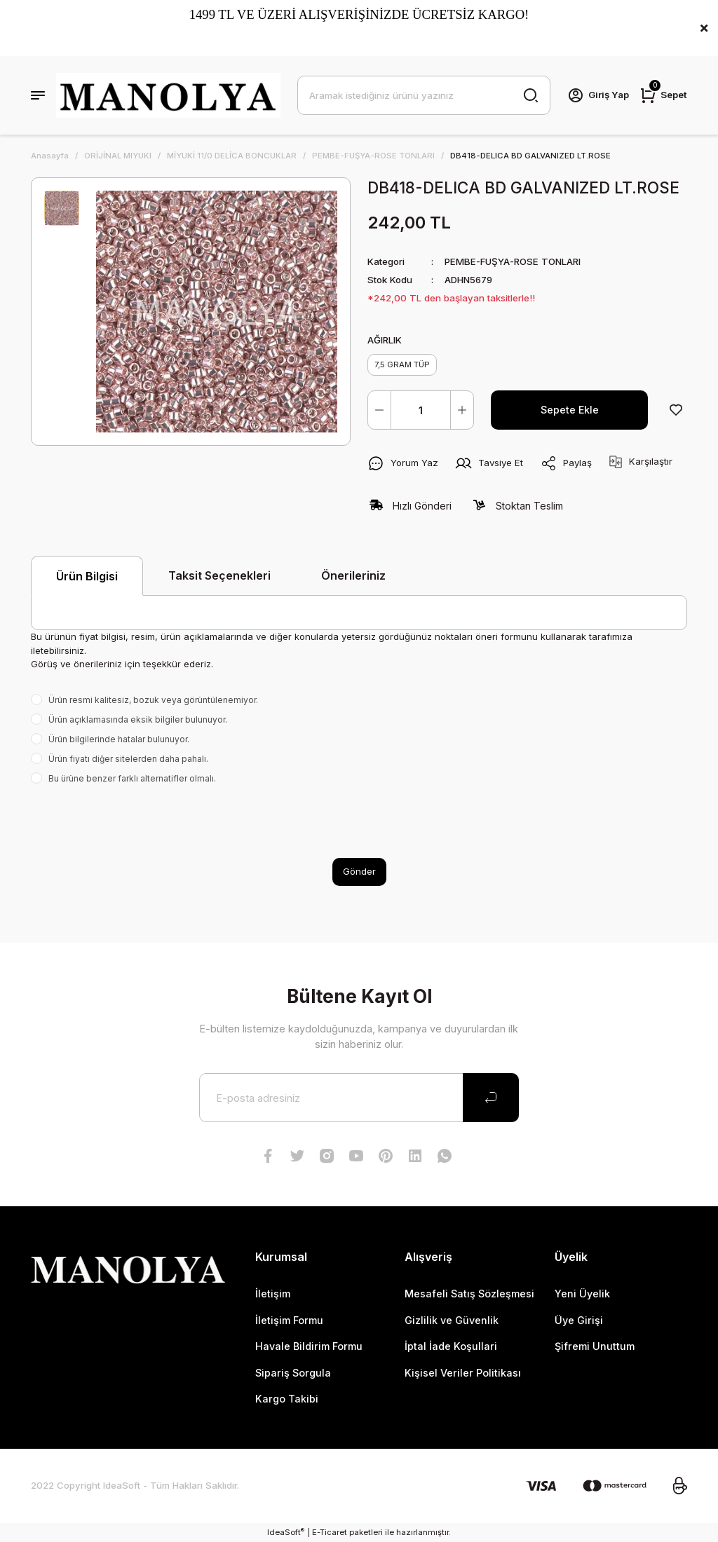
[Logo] (168, 95)
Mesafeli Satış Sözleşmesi (469, 1293)
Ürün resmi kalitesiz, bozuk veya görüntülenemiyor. (153, 700)
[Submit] (491, 1097)
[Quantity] (421, 410)
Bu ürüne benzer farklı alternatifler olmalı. (132, 778)
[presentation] (137, 821)
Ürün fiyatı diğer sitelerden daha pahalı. (128, 758)
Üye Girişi (579, 1320)
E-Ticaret (329, 1532)
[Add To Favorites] (676, 410)
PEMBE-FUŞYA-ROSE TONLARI (513, 261)
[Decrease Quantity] (379, 410)
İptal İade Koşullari (451, 1346)
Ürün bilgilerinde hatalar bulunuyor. (118, 739)
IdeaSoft (285, 1532)
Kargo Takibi (286, 1399)
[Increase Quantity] (462, 410)
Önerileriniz (353, 575)
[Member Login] (598, 95)
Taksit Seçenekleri (219, 575)
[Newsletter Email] (359, 1097)
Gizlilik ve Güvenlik (452, 1320)
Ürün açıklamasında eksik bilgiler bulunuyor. (137, 719)
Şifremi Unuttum (595, 1346)
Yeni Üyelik (582, 1293)
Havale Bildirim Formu (309, 1346)
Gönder (359, 871)
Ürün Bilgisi (87, 576)
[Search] (423, 95)
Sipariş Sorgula (293, 1373)
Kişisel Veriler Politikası (463, 1373)
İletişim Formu (289, 1320)
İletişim (272, 1293)
